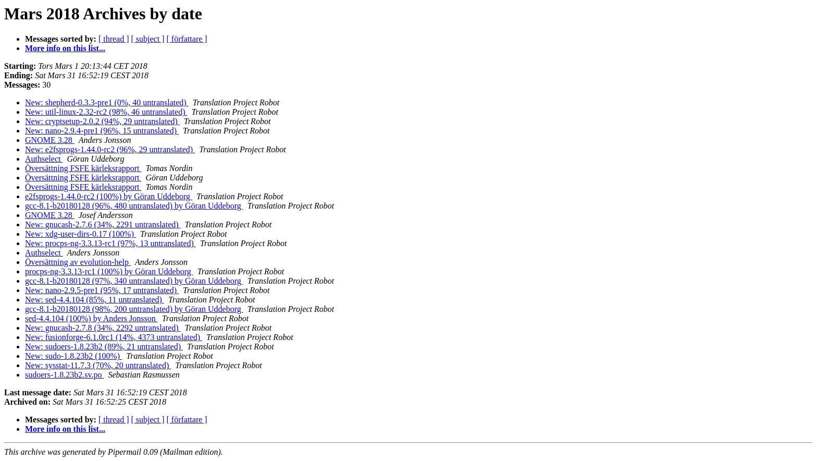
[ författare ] (187, 38)
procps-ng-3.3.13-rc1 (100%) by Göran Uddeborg (109, 271)
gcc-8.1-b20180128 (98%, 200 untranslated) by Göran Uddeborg (134, 309)
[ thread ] (113, 38)
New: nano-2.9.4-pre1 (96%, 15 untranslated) (102, 130)
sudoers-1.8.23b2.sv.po (64, 374)
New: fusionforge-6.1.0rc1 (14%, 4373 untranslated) (113, 337)
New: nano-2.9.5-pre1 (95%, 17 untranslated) (102, 290)
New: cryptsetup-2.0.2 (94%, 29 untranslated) (102, 121)
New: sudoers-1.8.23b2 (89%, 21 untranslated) (104, 346)
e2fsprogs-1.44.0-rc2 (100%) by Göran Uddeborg (108, 196)
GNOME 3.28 (50, 140)
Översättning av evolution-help (78, 262)
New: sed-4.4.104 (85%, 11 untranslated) (94, 299)
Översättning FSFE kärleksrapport (83, 168)
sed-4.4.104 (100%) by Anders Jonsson (91, 318)
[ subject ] (148, 38)
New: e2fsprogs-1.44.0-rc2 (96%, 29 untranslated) (110, 149)
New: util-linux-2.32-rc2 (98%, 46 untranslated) (106, 111)
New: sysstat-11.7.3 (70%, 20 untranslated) (98, 365)
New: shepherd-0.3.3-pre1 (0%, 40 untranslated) (107, 102)
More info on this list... (65, 48)
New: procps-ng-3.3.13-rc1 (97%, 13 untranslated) (110, 243)
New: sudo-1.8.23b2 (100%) (73, 355)
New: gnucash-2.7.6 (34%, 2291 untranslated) (103, 224)
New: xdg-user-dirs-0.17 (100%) (80, 233)
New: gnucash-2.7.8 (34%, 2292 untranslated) (103, 327)
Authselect (44, 158)
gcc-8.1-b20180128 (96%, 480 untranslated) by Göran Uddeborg (134, 205)
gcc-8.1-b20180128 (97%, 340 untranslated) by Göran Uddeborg (134, 280)
